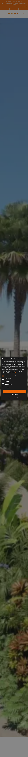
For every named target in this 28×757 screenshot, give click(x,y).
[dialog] (14, 378)
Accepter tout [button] (14, 391)
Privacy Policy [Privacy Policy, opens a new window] (18, 372)
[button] (14, 398)
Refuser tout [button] (14, 394)
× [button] (25, 358)
